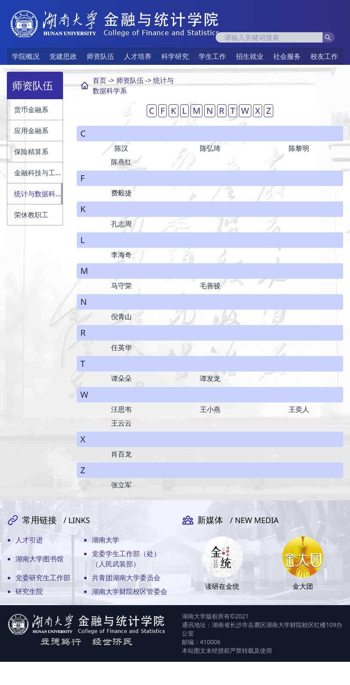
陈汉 (121, 148)
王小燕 (210, 409)
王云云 (121, 423)
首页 (99, 80)
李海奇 (121, 254)
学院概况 (25, 56)
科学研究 (175, 56)
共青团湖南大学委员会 (126, 577)
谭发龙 (210, 378)
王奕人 (299, 409)
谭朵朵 (121, 378)
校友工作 (324, 56)
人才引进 (29, 540)
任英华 (121, 347)
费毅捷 (121, 193)
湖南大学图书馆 (39, 558)
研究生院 (29, 591)
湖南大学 (105, 540)
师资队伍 (100, 56)
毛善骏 (210, 285)
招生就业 (249, 56)
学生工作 (212, 56)
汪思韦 (121, 409)
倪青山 (121, 316)
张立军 (121, 485)
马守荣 (121, 285)
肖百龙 (121, 454)
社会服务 (287, 56)
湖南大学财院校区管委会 (129, 591)
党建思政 (63, 56)
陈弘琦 (210, 148)
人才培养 (137, 56)
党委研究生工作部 (42, 577)
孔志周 (121, 223)
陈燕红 (121, 162)
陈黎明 (299, 148)
